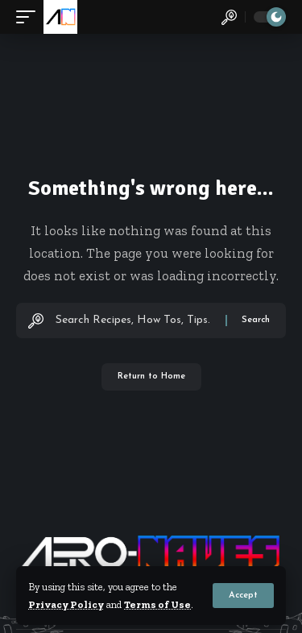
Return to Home (151, 376)
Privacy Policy (66, 604)
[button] (243, 595)
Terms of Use (157, 604)
